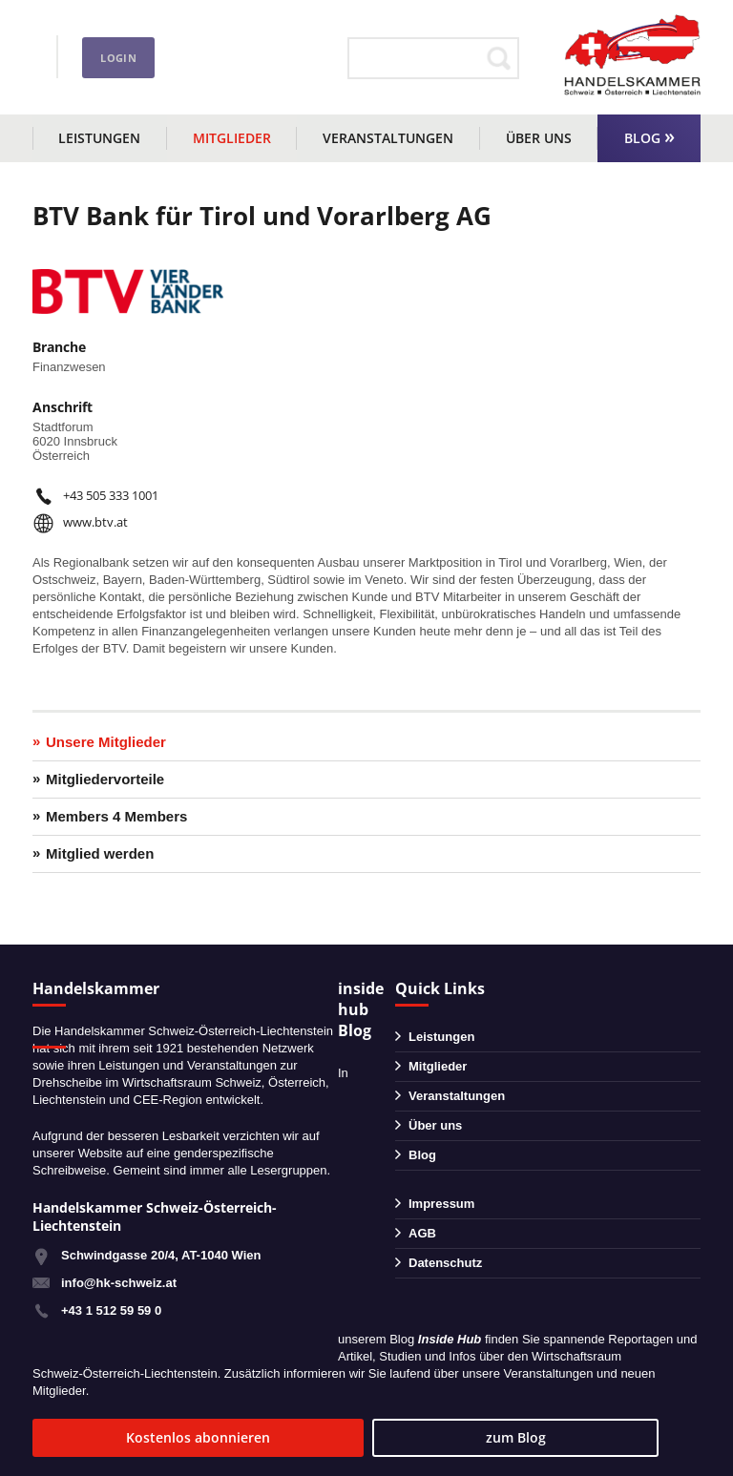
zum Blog (359, 1437)
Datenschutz (445, 1263)
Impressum (441, 1203)
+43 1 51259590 (115, 45)
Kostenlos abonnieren (147, 1437)
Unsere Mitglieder (106, 742)
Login (291, 58)
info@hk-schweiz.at (90, 71)
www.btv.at (95, 521)
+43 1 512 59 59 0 (111, 1310)
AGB (422, 1233)
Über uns (539, 138)
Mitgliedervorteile (105, 779)
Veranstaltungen (388, 138)
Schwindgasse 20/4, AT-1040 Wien (161, 1255)
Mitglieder (232, 138)
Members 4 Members (116, 816)
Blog (642, 138)
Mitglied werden (100, 853)
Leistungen (99, 138)
